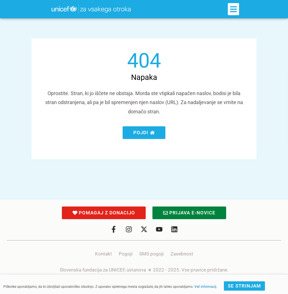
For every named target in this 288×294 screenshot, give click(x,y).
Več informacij (205, 287)
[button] (233, 9)
